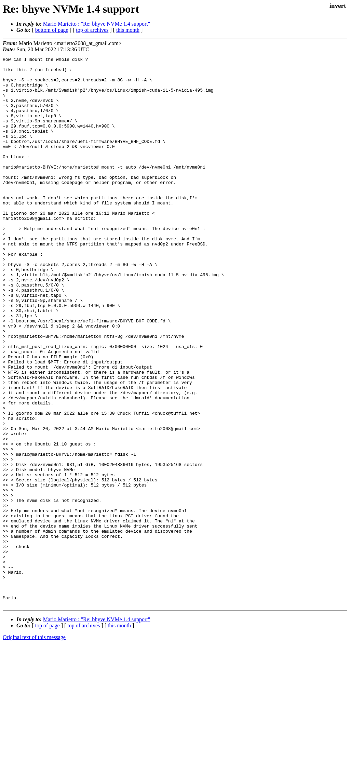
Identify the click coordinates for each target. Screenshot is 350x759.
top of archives (92, 30)
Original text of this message (34, 747)
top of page (47, 735)
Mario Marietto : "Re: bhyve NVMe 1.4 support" (96, 24)
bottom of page (51, 30)
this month (127, 30)
